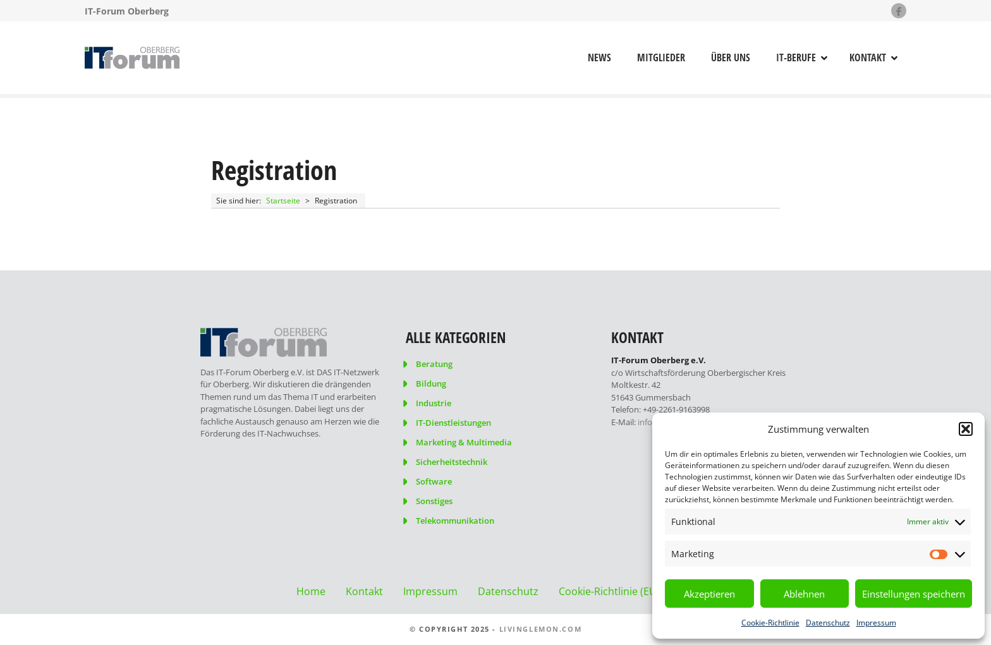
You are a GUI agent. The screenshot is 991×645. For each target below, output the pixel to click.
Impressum (876, 622)
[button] (965, 429)
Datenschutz (828, 622)
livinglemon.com (540, 629)
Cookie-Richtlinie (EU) (609, 591)
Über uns (730, 57)
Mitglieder (661, 57)
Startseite (283, 200)
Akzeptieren (709, 594)
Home (310, 591)
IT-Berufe (796, 57)
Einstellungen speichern (913, 594)
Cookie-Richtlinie (770, 622)
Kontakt (867, 57)
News (599, 57)
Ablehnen (804, 594)
